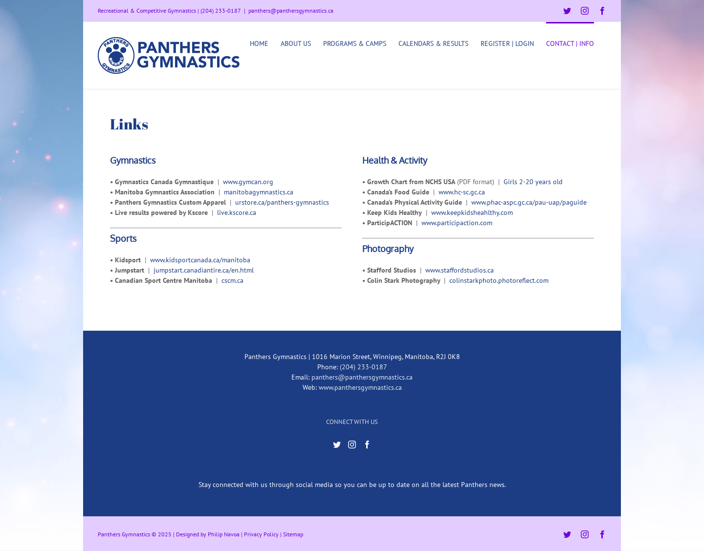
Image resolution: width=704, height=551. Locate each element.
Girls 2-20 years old (533, 181)
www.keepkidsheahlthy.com (472, 212)
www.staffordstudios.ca (459, 270)
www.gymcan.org (248, 181)
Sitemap (293, 534)
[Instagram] (352, 444)
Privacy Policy (261, 534)
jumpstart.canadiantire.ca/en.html (204, 270)
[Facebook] (367, 444)
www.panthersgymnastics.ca (360, 387)
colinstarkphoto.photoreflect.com (499, 280)
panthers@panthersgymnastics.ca (290, 10)
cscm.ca (232, 280)
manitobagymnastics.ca (258, 192)
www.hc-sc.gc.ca (462, 192)
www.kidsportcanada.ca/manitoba (200, 259)
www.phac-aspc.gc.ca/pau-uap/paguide (529, 202)
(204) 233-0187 (363, 366)
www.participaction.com (456, 222)
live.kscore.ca (236, 212)
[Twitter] (337, 444)
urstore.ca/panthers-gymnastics (282, 202)
